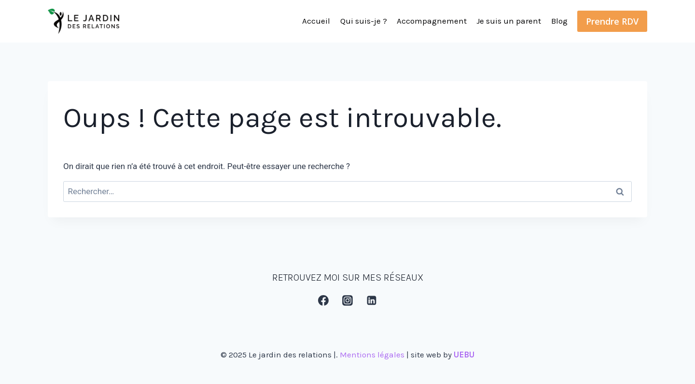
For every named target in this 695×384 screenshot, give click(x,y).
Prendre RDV (612, 21)
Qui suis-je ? (363, 21)
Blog (559, 21)
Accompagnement (432, 21)
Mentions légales (372, 354)
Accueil (316, 21)
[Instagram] (347, 300)
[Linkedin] (372, 300)
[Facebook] (323, 300)
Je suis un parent (508, 21)
